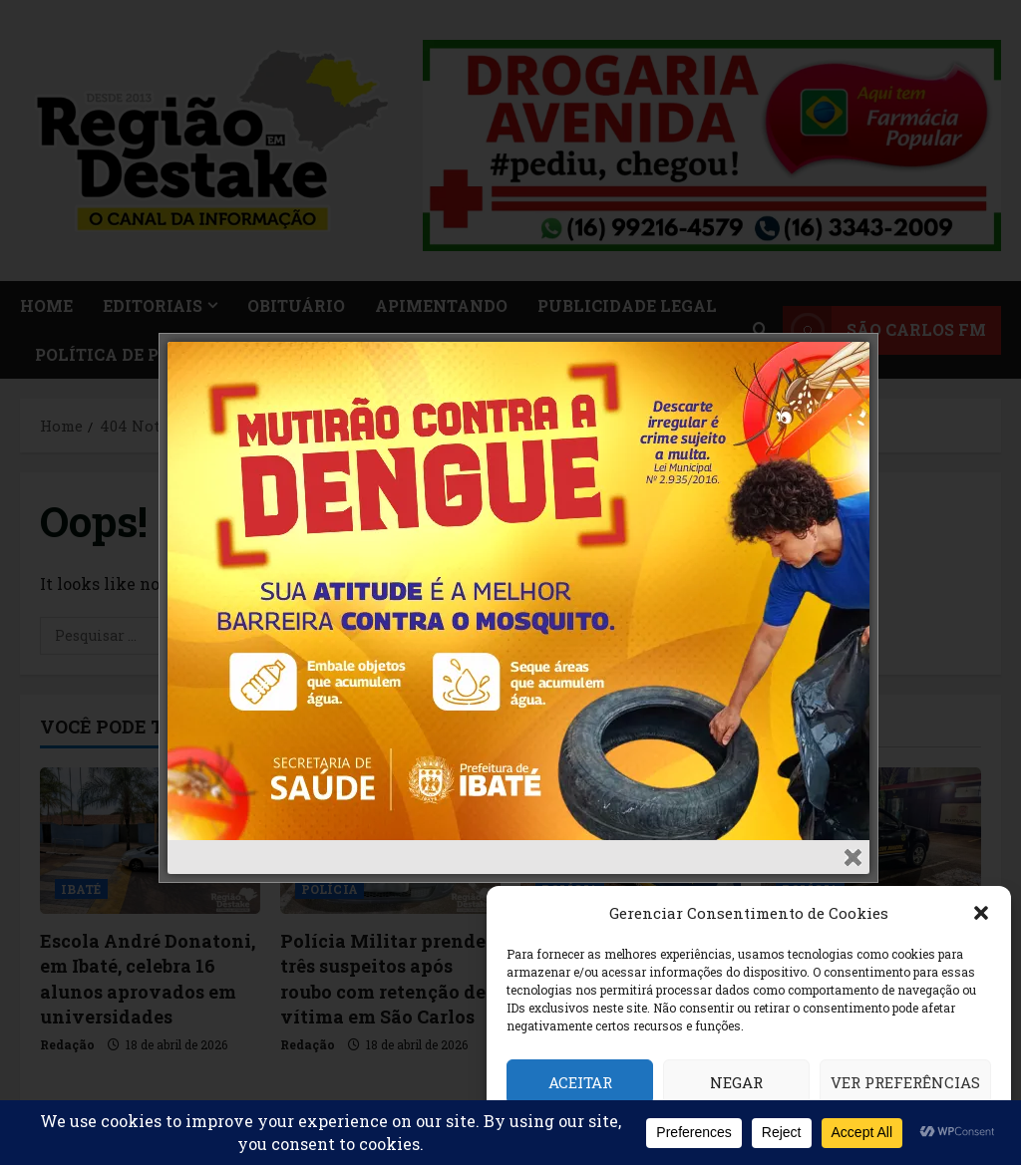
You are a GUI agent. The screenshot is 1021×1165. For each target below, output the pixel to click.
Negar (736, 1082)
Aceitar (580, 1082)
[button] (981, 913)
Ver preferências (905, 1082)
